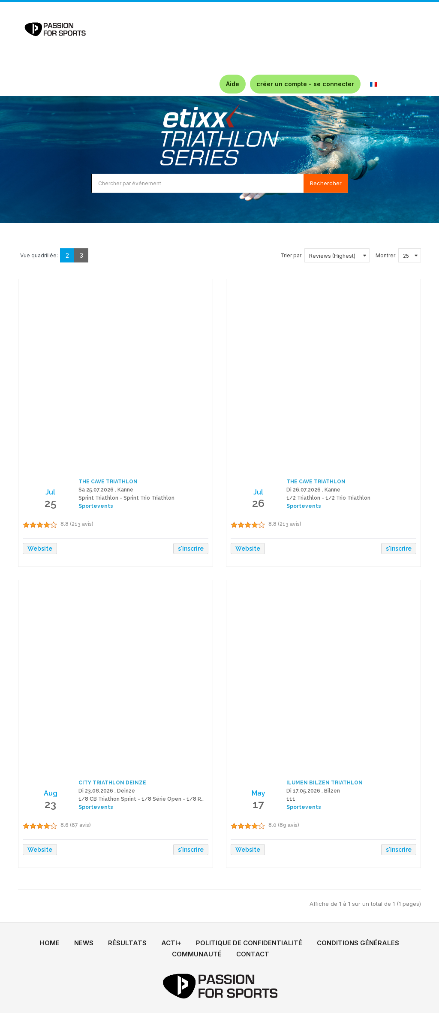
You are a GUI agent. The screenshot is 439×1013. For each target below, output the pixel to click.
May (258, 793)
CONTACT (252, 954)
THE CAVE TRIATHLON (108, 482)
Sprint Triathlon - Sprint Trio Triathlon (126, 498)
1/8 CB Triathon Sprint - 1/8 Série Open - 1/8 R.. (141, 799)
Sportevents (95, 506)
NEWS (83, 943)
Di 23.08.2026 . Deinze (106, 791)
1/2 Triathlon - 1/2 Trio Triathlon (328, 498)
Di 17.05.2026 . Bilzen (313, 791)
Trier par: (291, 255)
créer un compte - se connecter (305, 83)
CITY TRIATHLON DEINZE (112, 783)
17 (258, 804)
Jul (50, 492)
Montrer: (386, 255)
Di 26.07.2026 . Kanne (313, 490)
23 (50, 804)
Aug (50, 793)
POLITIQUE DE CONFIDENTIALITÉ (249, 943)
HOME (50, 943)
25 (51, 503)
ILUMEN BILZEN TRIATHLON (324, 783)
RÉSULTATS (127, 943)
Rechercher (326, 183)
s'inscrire (191, 548)
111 (290, 799)
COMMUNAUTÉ (197, 954)
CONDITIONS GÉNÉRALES (358, 943)
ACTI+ (171, 943)
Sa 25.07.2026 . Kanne (105, 490)
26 (258, 503)
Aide (232, 83)
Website (39, 548)
